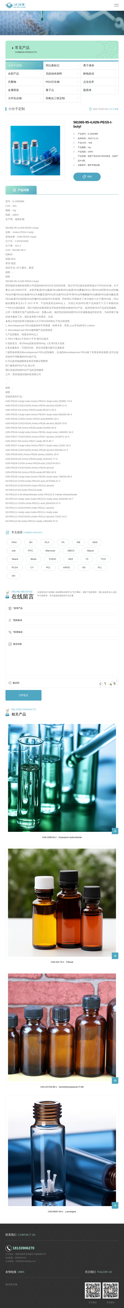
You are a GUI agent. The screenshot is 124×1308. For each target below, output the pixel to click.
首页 (95, 109)
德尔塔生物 (10, 1273)
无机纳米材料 (54, 73)
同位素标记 (52, 65)
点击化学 (88, 81)
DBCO (49, 550)
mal (99, 542)
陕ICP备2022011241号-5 (86, 1304)
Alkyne (66, 550)
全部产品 (13, 73)
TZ (44, 558)
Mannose (31, 550)
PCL (105, 558)
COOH (14, 558)
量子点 (50, 90)
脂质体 (87, 90)
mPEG (14, 566)
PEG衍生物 (53, 81)
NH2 (30, 558)
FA (56, 542)
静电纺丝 (88, 73)
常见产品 (103, 109)
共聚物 (12, 81)
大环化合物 (15, 98)
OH (58, 566)
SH (27, 542)
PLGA (75, 558)
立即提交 (21, 685)
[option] (35, 150)
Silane (83, 550)
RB (70, 542)
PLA (42, 542)
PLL (43, 566)
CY (90, 558)
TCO (59, 558)
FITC (13, 550)
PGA (13, 542)
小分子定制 (15, 65)
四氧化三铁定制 (55, 98)
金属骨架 (13, 90)
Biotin (99, 550)
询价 (87, 177)
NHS (85, 542)
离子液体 (88, 65)
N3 (29, 566)
